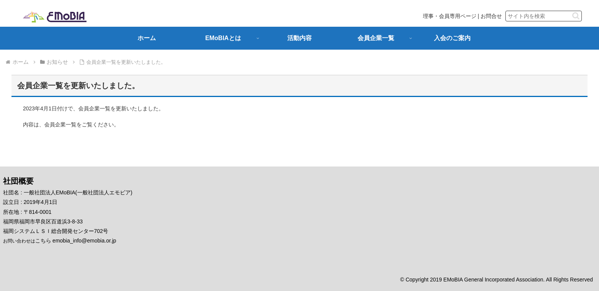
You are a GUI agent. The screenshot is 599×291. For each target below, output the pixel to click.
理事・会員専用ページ (449, 16)
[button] (576, 15)
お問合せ (491, 16)
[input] (543, 16)
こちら (43, 241)
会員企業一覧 (60, 124)
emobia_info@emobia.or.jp (84, 241)
